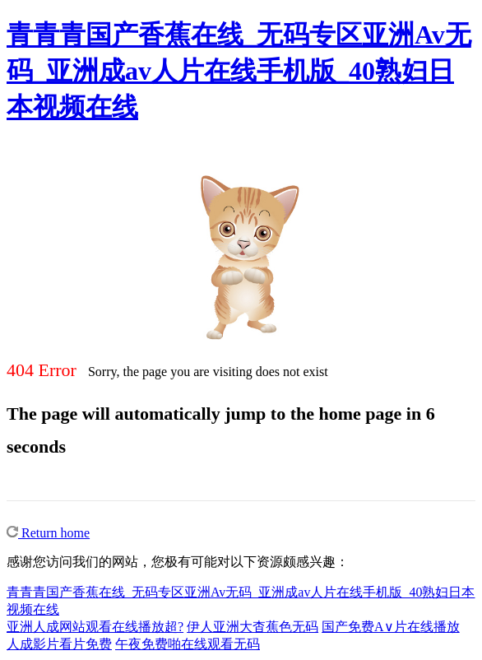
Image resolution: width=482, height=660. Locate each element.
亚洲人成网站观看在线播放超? (95, 627)
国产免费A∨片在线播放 (391, 627)
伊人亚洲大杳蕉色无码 (252, 627)
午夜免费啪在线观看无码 (187, 644)
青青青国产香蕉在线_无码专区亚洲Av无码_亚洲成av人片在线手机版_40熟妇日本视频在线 (239, 71)
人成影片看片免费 (59, 644)
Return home (48, 533)
